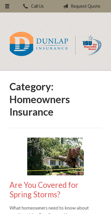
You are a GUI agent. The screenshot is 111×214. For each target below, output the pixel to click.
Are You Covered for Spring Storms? (43, 189)
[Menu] (7, 6)
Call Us (32, 6)
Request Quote (80, 6)
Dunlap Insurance (55, 44)
